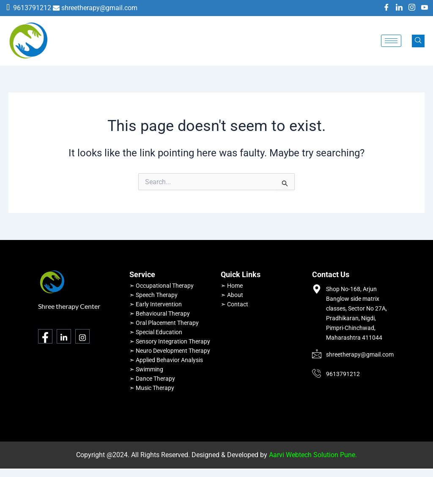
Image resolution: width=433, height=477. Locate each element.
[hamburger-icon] (391, 41)
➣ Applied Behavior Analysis (166, 360)
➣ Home (232, 285)
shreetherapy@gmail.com (99, 8)
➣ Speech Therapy (153, 295)
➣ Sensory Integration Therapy (169, 341)
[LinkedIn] (399, 8)
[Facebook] (386, 8)
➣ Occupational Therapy (161, 285)
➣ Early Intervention (155, 304)
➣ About (232, 295)
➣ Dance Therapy (152, 378)
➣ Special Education (155, 332)
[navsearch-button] (418, 41)
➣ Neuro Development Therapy (169, 350)
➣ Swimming (146, 369)
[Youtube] (424, 8)
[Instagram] (412, 8)
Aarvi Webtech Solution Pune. (313, 455)
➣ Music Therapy (151, 387)
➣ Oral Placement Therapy (164, 322)
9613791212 (32, 8)
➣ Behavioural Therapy (159, 313)
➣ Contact (234, 304)
